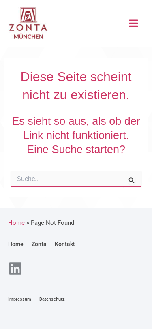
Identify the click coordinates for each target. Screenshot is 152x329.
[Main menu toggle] (134, 23)
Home (16, 244)
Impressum (19, 299)
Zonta (39, 244)
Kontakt (65, 244)
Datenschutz (52, 299)
